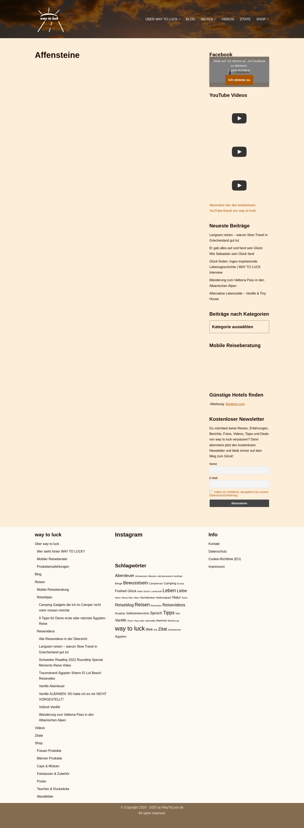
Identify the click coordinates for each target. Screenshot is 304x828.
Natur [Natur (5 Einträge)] (176, 597)
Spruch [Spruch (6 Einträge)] (156, 613)
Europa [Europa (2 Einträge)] (180, 583)
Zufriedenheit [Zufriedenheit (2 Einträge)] (174, 629)
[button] (179, 19)
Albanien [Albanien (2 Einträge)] (152, 576)
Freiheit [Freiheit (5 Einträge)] (121, 591)
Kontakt (214, 544)
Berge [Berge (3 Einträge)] (118, 583)
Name (213, 464)
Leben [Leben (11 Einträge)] (169, 590)
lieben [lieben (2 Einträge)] (118, 597)
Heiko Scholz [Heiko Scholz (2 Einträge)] (143, 591)
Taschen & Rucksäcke (53, 789)
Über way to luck (47, 544)
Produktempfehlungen (53, 566)
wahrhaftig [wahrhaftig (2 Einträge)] (150, 620)
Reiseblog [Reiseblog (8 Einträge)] (124, 605)
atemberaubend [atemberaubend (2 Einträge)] (165, 576)
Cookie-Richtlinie (239, 70)
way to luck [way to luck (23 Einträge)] (130, 628)
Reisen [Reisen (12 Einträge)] (142, 604)
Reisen (40, 582)
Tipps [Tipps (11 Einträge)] (169, 612)
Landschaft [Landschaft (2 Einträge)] (156, 591)
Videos (228, 19)
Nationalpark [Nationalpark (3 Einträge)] (163, 597)
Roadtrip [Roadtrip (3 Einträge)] (120, 613)
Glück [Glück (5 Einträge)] (131, 591)
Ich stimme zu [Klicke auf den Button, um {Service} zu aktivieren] (239, 80)
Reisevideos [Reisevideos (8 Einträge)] (173, 605)
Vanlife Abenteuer (52, 686)
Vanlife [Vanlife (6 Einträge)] (120, 620)
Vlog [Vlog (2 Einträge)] (136, 620)
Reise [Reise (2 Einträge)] (184, 597)
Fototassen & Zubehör (53, 773)
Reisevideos (46, 631)
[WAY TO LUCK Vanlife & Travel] (50, 19)
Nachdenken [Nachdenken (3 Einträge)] (147, 597)
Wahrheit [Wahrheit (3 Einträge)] (161, 620)
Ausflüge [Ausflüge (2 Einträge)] (178, 576)
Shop (39, 743)
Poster (41, 781)
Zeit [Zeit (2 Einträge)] (155, 629)
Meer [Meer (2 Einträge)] (136, 597)
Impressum (217, 566)
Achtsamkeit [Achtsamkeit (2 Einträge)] (141, 576)
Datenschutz (218, 551)
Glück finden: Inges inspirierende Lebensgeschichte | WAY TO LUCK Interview (235, 267)
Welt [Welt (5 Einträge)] (149, 629)
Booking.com (235, 404)
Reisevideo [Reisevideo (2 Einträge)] (156, 605)
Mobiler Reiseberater (52, 559)
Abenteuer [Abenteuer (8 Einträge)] (124, 575)
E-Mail (213, 478)
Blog (190, 19)
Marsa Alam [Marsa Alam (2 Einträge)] (127, 597)
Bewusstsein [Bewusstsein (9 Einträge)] (135, 582)
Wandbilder (45, 796)
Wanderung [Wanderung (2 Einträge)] (173, 620)
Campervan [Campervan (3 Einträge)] (156, 583)
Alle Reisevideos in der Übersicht (63, 639)
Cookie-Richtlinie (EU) (225, 559)
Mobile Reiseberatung (53, 589)
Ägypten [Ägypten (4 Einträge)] (121, 636)
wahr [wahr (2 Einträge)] (141, 620)
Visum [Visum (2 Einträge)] (130, 620)
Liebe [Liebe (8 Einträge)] (182, 590)
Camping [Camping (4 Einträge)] (170, 583)
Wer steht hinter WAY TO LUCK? (61, 551)
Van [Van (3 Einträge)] (177, 613)
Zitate (245, 19)
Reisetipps (44, 597)
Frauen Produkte (49, 750)
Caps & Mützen (48, 766)
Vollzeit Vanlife (49, 707)
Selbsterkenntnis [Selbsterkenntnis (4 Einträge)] (137, 613)
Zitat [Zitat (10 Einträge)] (162, 629)
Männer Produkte (49, 758)
